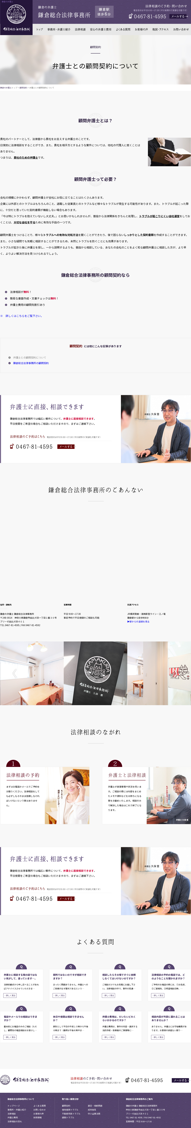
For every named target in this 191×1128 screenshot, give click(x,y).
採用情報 (37, 1117)
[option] (32, 673)
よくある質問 (39, 1105)
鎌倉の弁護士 (6, 87)
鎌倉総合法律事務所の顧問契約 (31, 363)
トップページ (13, 1105)
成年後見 (92, 1109)
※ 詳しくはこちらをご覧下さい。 (21, 316)
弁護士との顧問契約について (29, 357)
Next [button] (174, 673)
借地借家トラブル (70, 1109)
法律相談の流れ (14, 1121)
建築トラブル (68, 1117)
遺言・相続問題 (95, 1105)
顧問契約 (23, 87)
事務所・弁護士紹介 (16, 1109)
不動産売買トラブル (71, 1113)
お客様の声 (38, 1113)
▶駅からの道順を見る (138, 621)
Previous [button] (16, 673)
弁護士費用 (12, 1117)
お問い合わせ (39, 1109)
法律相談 (11, 1113)
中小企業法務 (94, 1113)
